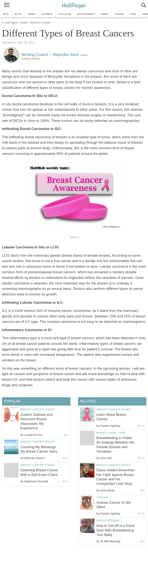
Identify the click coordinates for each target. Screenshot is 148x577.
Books (32, 14)
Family (104, 14)
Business (47, 14)
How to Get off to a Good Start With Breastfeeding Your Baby (115, 530)
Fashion (119, 14)
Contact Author (30, 58)
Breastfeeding (108, 520)
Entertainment (86, 14)
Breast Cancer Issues (113, 409)
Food (133, 14)
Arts (6, 14)
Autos (18, 14)
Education (64, 14)
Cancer (102, 497)
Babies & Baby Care (111, 432)
